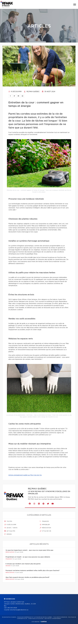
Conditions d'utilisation (35, 618)
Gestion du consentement (52, 618)
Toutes (8, 521)
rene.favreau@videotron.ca (19, 610)
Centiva (43, 621)
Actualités (9, 531)
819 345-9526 (12, 608)
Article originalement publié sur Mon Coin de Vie (25, 475)
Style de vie (45, 531)
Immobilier (45, 524)
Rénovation (45, 527)
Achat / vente (10, 527)
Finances (44, 521)
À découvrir (15, 91)
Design (8, 534)
